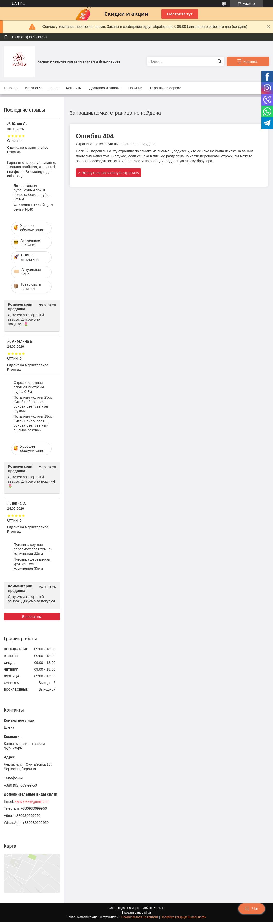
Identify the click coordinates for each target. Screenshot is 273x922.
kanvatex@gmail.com (32, 801)
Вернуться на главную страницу (110, 172)
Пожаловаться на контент (139, 917)
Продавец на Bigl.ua (136, 912)
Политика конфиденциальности (183, 917)
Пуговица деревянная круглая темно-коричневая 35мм (32, 563)
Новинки (135, 88)
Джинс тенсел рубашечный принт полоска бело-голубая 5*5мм (32, 192)
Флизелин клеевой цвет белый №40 (33, 207)
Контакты (73, 88)
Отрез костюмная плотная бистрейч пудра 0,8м (29, 387)
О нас (53, 88)
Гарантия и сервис (165, 88)
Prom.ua (158, 908)
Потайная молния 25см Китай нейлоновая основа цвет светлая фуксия (33, 404)
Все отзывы (32, 616)
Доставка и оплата (105, 88)
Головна (11, 88)
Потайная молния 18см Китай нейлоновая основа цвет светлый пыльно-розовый (33, 423)
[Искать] (219, 61)
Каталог (31, 88)
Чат (252, 908)
